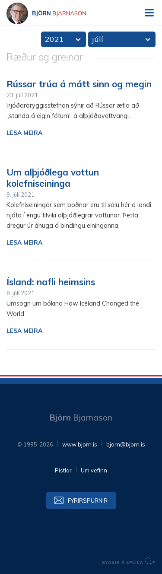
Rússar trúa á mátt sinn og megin (79, 83)
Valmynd (149, 13)
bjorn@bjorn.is (125, 444)
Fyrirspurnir (88, 500)
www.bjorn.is (79, 444)
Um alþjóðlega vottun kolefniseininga (52, 177)
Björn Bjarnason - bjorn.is (54, 13)
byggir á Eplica (129, 561)
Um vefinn (94, 470)
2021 (54, 39)
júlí (97, 39)
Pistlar (63, 470)
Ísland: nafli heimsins (50, 281)
